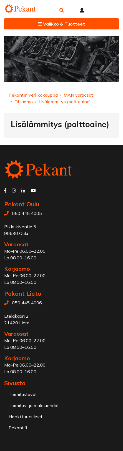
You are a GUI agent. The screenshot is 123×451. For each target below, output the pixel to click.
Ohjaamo (23, 101)
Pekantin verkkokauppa (33, 95)
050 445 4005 (27, 213)
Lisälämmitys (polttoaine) (65, 101)
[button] (61, 10)
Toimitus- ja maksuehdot (34, 405)
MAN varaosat (78, 95)
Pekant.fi (18, 427)
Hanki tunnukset (25, 416)
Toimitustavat (23, 394)
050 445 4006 (27, 302)
